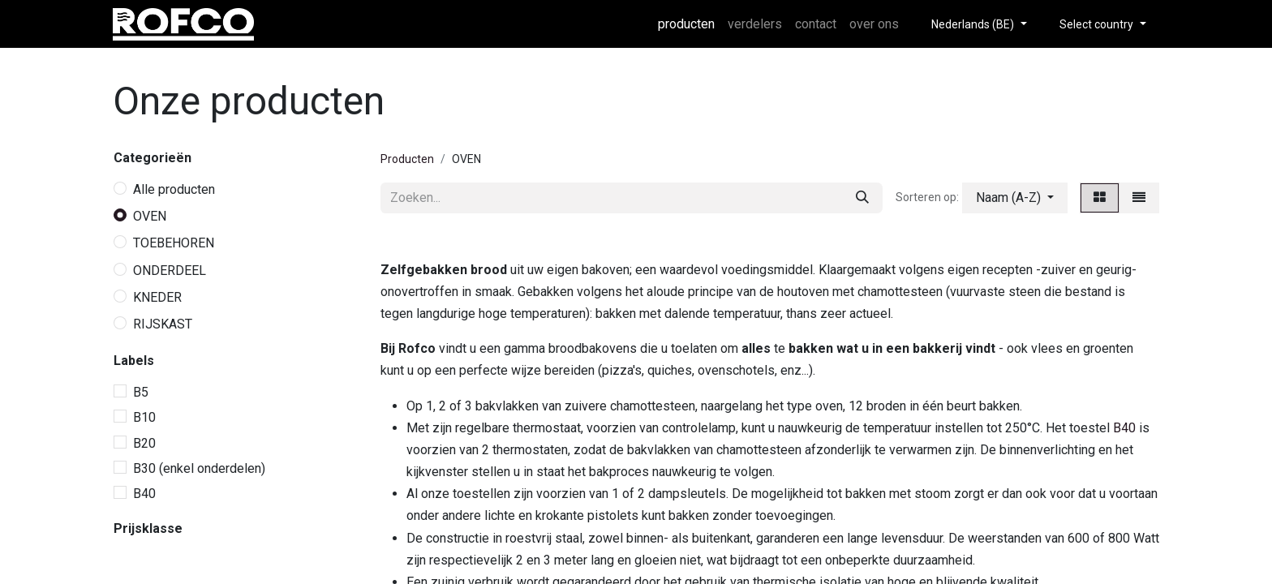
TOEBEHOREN (173, 243)
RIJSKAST (162, 324)
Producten (407, 158)
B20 (144, 443)
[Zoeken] (862, 197)
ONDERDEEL (169, 270)
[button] (1015, 197)
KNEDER (157, 297)
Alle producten (174, 189)
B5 (140, 392)
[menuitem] (686, 23)
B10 (144, 417)
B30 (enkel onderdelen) (199, 468)
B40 (144, 493)
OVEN (149, 216)
